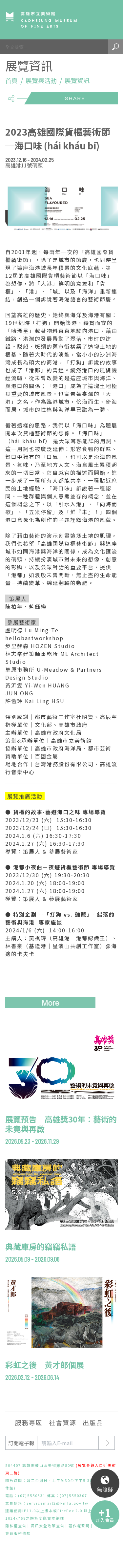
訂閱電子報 (21, 1443)
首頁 (11, 80)
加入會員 (105, 1520)
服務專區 (29, 1422)
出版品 (93, 1422)
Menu (108, 20)
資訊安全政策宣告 (48, 1525)
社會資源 (62, 1422)
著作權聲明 (79, 1525)
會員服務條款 (18, 1533)
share (11, 96)
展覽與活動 (41, 80)
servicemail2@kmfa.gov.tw (58, 1503)
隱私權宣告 (16, 1525)
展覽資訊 (77, 80)
